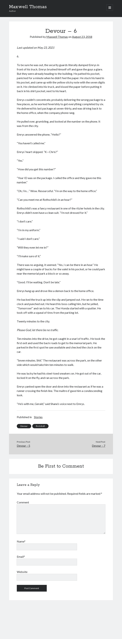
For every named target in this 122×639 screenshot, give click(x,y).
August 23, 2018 (82, 36)
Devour (24, 426)
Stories (38, 417)
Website (22, 571)
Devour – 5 (23, 445)
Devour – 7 (98, 445)
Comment (23, 502)
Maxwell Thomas (28, 7)
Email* (21, 556)
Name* (21, 541)
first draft (40, 426)
